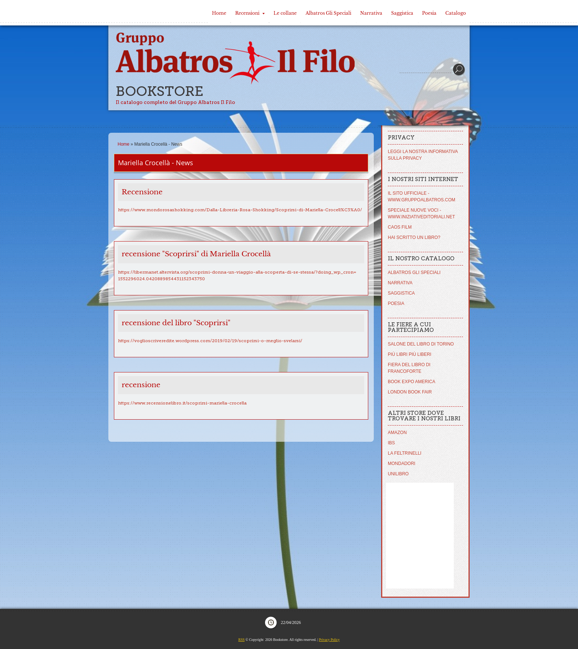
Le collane (285, 13)
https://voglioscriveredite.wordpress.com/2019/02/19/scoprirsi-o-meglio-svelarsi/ (210, 340)
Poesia (429, 13)
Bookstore (159, 91)
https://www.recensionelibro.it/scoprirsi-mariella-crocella (182, 403)
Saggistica (402, 13)
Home (219, 13)
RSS (241, 640)
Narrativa (371, 13)
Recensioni (250, 13)
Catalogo (455, 13)
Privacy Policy (329, 640)
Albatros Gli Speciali (328, 13)
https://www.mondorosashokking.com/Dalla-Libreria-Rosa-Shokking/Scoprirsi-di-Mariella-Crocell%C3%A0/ (240, 209)
